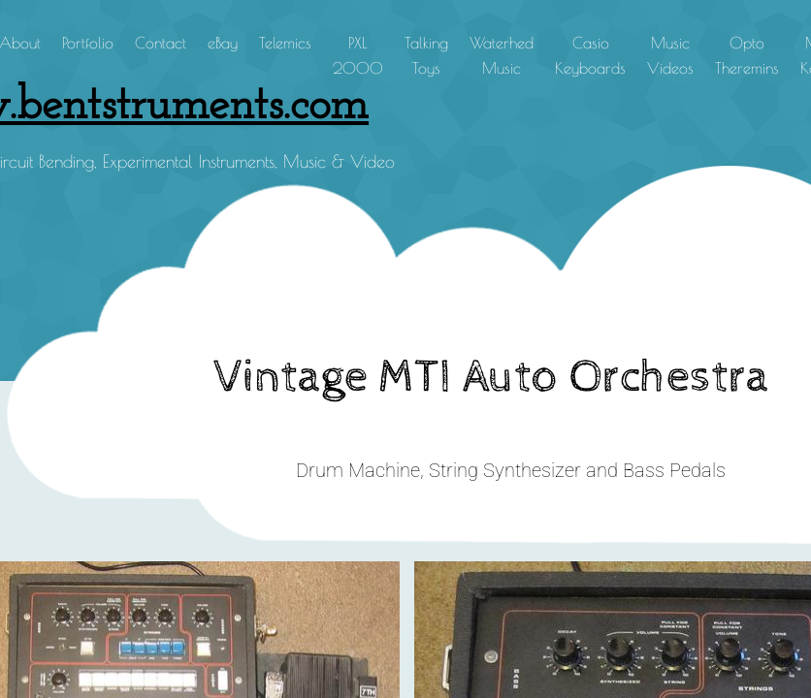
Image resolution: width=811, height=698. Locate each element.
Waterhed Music (502, 55)
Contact (160, 42)
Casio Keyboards (590, 55)
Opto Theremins (747, 55)
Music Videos (670, 55)
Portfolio (88, 42)
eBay (223, 42)
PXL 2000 (358, 55)
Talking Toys (426, 55)
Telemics (285, 42)
